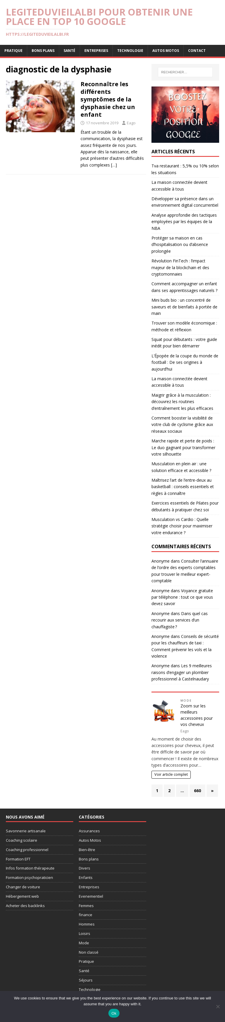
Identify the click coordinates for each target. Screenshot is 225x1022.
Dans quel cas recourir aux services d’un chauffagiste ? (179, 620)
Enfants (86, 877)
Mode (186, 700)
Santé (69, 50)
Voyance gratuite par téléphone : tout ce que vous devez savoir (182, 597)
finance (85, 914)
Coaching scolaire (21, 840)
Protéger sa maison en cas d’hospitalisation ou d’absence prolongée (179, 244)
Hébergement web (22, 896)
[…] (114, 165)
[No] (218, 1006)
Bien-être (87, 849)
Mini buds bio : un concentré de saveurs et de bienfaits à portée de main (184, 306)
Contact (197, 50)
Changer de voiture (23, 886)
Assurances (89, 830)
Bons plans (43, 50)
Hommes (87, 924)
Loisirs (84, 933)
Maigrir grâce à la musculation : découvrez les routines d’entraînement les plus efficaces (182, 401)
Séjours (86, 980)
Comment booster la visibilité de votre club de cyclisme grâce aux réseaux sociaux (182, 424)
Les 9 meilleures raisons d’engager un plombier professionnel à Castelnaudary (181, 672)
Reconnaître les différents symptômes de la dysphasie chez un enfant (108, 99)
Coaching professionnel (27, 849)
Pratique (13, 50)
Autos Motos (165, 50)
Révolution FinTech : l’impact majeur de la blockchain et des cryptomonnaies (180, 267)
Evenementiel (91, 896)
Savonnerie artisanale (26, 830)
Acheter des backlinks (25, 905)
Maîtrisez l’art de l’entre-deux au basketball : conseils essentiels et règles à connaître (182, 486)
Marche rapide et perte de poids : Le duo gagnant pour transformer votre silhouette (183, 447)
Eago (131, 122)
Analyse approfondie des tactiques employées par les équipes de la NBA (184, 221)
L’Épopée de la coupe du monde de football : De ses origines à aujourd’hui (184, 362)
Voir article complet (171, 774)
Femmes (86, 905)
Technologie (130, 50)
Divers (84, 868)
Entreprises (96, 50)
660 (197, 790)
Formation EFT (18, 859)
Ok (113, 1013)
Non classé (88, 952)
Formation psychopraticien (29, 877)
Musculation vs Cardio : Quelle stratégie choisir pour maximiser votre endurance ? (181, 526)
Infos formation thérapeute (30, 868)
